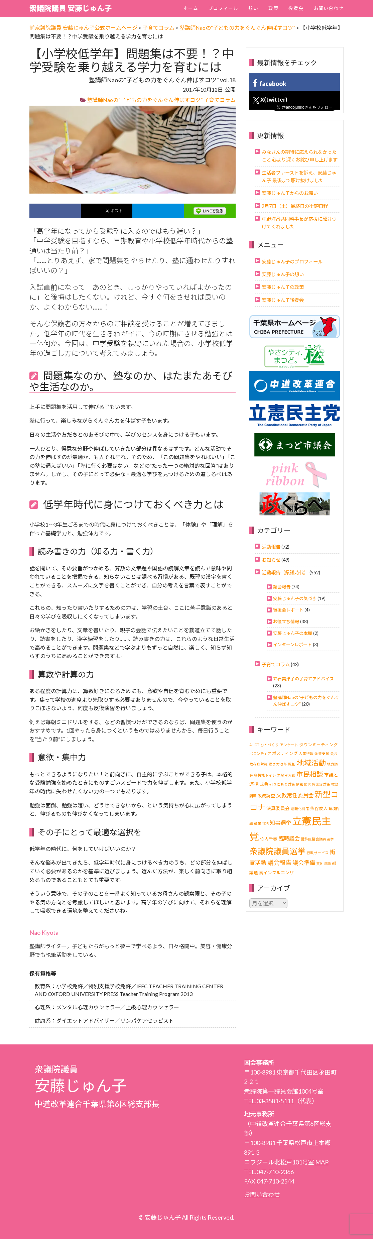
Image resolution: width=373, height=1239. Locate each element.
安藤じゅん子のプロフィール (292, 261)
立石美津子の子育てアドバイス (303, 678)
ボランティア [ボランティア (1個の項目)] (260, 753)
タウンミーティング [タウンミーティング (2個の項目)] (318, 744)
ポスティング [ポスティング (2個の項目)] (285, 753)
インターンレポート (292, 644)
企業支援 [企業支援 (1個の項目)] (322, 753)
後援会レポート (288, 609)
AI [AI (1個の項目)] (251, 745)
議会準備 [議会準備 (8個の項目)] (303, 862)
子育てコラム (220, 100)
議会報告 (281, 586)
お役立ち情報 (286, 621)
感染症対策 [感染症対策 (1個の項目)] (321, 784)
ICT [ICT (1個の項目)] (256, 745)
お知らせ (271, 560)
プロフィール (223, 8)
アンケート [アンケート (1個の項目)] (289, 745)
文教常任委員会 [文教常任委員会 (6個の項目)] (295, 795)
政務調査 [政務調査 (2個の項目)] (266, 795)
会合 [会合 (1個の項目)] (334, 753)
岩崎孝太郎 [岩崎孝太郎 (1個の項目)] (286, 775)
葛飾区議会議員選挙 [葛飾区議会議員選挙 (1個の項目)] (317, 839)
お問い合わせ (329, 8)
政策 (273, 8)
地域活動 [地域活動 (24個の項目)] (311, 762)
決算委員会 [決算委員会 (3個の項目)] (278, 808)
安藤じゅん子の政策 (283, 287)
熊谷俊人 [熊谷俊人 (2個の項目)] (319, 808)
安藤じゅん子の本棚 (292, 633)
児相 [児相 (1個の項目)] (291, 764)
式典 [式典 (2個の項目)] (264, 784)
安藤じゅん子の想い (283, 274)
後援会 (295, 8)
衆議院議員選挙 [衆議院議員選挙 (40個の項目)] (277, 851)
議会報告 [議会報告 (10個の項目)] (279, 862)
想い (253, 8)
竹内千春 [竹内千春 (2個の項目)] (268, 838)
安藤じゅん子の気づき (295, 598)
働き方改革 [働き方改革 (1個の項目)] (278, 764)
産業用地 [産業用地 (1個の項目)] (261, 823)
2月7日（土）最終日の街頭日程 (295, 206)
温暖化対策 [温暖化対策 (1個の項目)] (300, 808)
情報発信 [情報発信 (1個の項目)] (303, 784)
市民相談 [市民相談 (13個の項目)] (309, 774)
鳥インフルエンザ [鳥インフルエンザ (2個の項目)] (276, 872)
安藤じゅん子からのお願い (290, 193)
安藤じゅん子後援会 (283, 300)
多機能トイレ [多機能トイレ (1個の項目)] (265, 775)
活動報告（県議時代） (285, 572)
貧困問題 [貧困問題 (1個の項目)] (323, 863)
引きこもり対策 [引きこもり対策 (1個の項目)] (282, 784)
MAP (322, 1162)
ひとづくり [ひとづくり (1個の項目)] (269, 745)
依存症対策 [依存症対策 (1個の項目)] (258, 764)
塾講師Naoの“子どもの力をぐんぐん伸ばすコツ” (145, 100)
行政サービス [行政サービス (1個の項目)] (317, 853)
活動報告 (271, 547)
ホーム (190, 8)
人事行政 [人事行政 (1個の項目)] (306, 753)
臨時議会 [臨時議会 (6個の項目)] (289, 838)
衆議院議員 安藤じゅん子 (70, 8)
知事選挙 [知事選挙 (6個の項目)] (280, 822)
